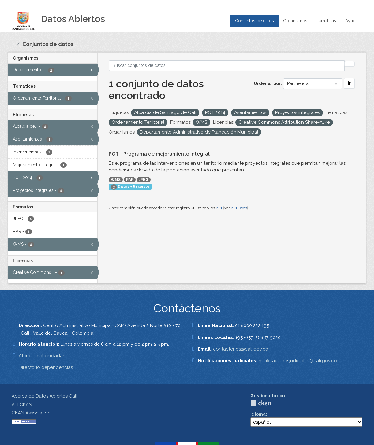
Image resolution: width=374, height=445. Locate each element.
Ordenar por (267, 83)
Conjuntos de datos (254, 20)
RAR (129, 180)
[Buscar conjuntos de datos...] (227, 65)
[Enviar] (349, 64)
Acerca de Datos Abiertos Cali (44, 396)
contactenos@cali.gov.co (240, 349)
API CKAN (22, 404)
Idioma (258, 414)
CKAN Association (31, 413)
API (219, 208)
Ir (349, 83)
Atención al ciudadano (44, 356)
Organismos (295, 20)
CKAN (260, 403)
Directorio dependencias (46, 367)
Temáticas (326, 20)
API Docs (239, 208)
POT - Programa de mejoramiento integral (159, 154)
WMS (116, 180)
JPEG (143, 180)
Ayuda (351, 20)
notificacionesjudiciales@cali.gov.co (298, 360)
